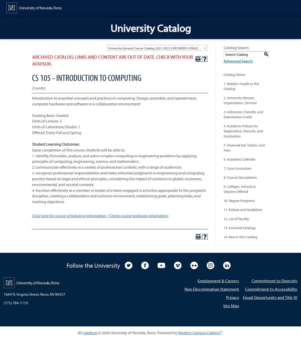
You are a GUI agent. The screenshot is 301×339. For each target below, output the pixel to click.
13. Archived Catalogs (240, 228)
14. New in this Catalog (240, 237)
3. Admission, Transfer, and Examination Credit (243, 114)
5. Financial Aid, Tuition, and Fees (244, 147)
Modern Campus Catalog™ (200, 332)
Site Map (231, 305)
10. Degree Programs (239, 200)
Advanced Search (238, 61)
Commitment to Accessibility (271, 289)
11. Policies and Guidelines (243, 209)
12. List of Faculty (236, 219)
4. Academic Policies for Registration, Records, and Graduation (243, 131)
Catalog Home (234, 74)
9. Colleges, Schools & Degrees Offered (239, 189)
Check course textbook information (138, 215)
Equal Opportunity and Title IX (270, 297)
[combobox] (157, 48)
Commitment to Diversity (274, 280)
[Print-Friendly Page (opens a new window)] (198, 59)
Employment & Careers (218, 280)
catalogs (90, 332)
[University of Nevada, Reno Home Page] (34, 7)
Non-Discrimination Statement (212, 289)
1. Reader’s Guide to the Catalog (241, 86)
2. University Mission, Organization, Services (240, 100)
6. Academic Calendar (240, 159)
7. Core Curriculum (237, 168)
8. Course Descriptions (240, 177)
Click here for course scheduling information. (69, 215)
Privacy (232, 297)
